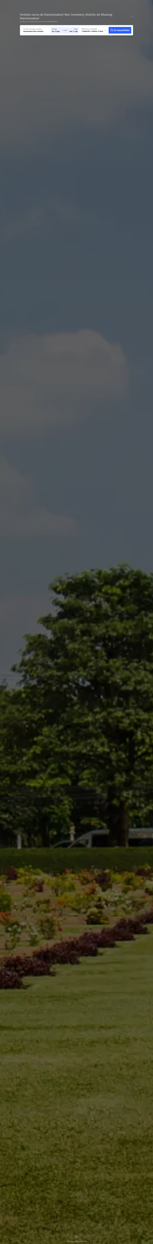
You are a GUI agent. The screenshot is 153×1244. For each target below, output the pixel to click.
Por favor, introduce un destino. (32, 29)
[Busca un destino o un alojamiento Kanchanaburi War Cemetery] (36, 30)
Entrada (54, 29)
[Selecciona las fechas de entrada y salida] (58, 30)
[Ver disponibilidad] (120, 30)
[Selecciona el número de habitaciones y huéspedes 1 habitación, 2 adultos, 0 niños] (94, 30)
